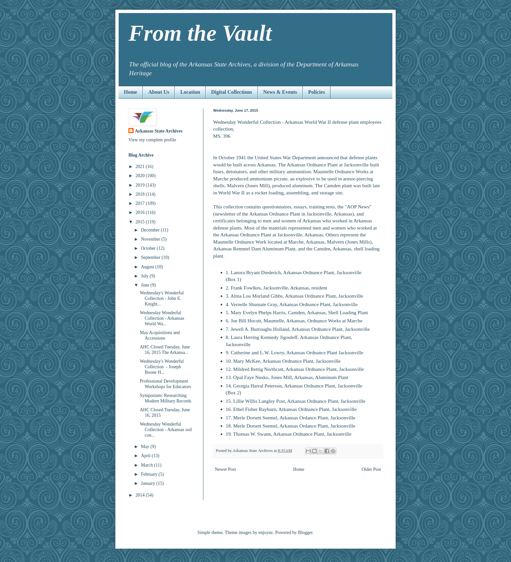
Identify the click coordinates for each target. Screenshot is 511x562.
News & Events (280, 92)
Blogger (305, 532)
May (145, 446)
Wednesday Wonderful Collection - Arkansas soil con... (166, 430)
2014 (141, 495)
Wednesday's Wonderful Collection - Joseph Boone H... (162, 367)
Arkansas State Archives (158, 131)
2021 (141, 166)
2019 (141, 185)
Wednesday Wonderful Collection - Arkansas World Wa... (162, 318)
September (151, 257)
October (149, 248)
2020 (141, 175)
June (145, 285)
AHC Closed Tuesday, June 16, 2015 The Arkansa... (165, 349)
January (148, 483)
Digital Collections (231, 92)
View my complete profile (152, 139)
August (148, 266)
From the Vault (200, 33)
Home (130, 92)
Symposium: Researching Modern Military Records (165, 398)
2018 (141, 194)
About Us (158, 92)
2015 (141, 221)
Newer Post (225, 469)
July (145, 276)
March (147, 465)
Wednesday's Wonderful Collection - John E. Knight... (162, 298)
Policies (316, 92)
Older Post (371, 469)
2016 (141, 212)
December (151, 230)
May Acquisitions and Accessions (160, 335)
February (149, 474)
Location (190, 92)
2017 (141, 203)
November (151, 239)
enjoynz (265, 532)
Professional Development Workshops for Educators (165, 384)
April (146, 455)
